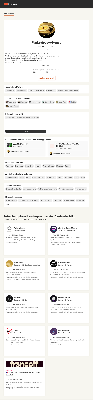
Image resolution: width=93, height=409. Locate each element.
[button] (10, 204)
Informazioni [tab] (9, 13)
